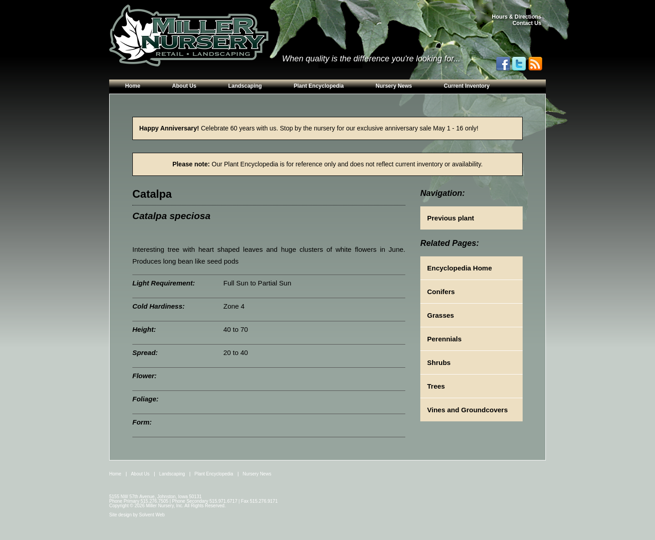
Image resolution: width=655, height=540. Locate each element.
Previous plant (450, 218)
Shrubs (439, 362)
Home (132, 86)
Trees (436, 386)
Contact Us (527, 23)
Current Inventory (467, 86)
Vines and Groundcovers (467, 410)
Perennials (444, 339)
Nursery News (394, 86)
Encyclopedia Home (459, 268)
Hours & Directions (516, 17)
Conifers (441, 291)
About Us (184, 86)
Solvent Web (152, 514)
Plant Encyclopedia (319, 86)
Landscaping (245, 86)
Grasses (440, 315)
